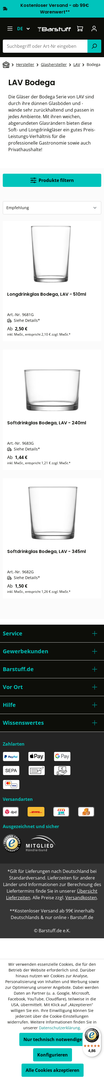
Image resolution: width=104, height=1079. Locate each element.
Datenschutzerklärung (59, 1027)
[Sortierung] (52, 207)
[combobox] (45, 46)
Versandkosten (81, 898)
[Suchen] (94, 46)
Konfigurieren (52, 1055)
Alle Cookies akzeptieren (52, 1070)
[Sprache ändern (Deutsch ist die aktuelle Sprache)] (26, 28)
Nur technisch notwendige (52, 1039)
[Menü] (10, 28)
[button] (52, 633)
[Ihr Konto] (94, 28)
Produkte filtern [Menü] (52, 180)
